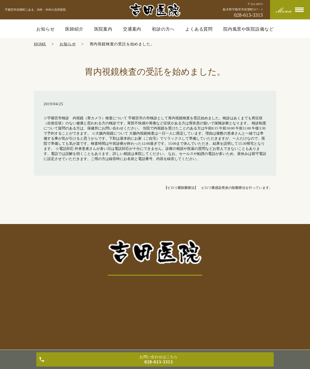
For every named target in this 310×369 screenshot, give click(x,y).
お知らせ (45, 29)
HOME (40, 44)
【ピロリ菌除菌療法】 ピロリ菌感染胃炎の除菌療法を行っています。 (218, 188)
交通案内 (132, 29)
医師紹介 (74, 29)
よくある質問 (199, 29)
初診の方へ (163, 29)
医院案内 (103, 29)
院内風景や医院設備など (248, 29)
